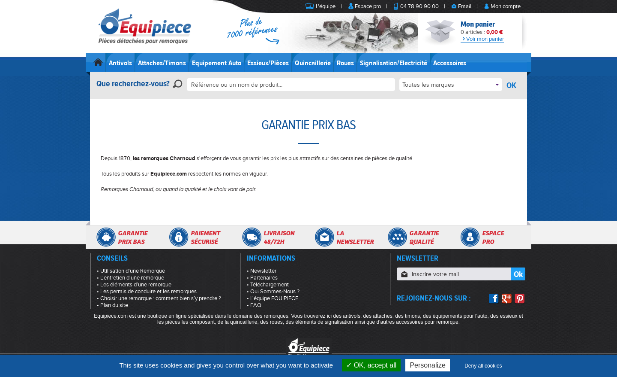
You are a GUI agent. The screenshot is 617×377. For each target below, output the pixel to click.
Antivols (120, 63)
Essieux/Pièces (268, 63)
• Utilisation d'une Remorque (131, 271)
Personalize (428, 365)
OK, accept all (371, 365)
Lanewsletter (355, 237)
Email (464, 6)
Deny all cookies (483, 366)
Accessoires (449, 63)
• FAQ (254, 305)
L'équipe (325, 6)
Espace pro (368, 6)
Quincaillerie (313, 63)
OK (511, 85)
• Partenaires (262, 277)
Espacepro (493, 237)
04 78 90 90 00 (419, 6)
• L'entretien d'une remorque (130, 277)
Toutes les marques (428, 84)
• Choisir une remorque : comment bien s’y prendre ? (159, 298)
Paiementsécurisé (205, 237)
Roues (345, 63)
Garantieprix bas (132, 237)
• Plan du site (112, 305)
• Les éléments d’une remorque (134, 284)
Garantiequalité (424, 237)
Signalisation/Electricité (393, 63)
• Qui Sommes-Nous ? (273, 291)
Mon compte (506, 6)
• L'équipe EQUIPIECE (272, 298)
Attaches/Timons (162, 63)
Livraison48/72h (279, 237)
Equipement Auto (216, 63)
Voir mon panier (482, 39)
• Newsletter (261, 271)
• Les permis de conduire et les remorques (147, 291)
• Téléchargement (268, 284)
